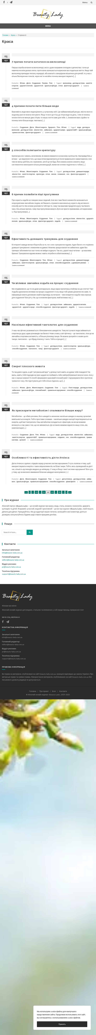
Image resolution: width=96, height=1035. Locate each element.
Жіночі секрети (41, 127)
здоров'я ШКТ (72, 130)
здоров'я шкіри (59, 130)
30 (60, 492)
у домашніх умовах (78, 263)
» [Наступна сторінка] (66, 492)
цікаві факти (70, 482)
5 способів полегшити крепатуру (34, 150)
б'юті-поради (74, 388)
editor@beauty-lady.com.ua (13, 560)
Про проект (44, 691)
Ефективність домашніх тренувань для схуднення (45, 239)
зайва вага (48, 130)
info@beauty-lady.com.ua (12, 553)
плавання (61, 174)
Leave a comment (51, 132)
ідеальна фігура (51, 86)
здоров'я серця (29, 307)
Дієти (28, 83)
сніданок (61, 437)
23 (52, 492)
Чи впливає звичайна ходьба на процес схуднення (45, 283)
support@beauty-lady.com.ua (14, 574)
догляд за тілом (79, 83)
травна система (18, 132)
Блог (54, 691)
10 (36, 492)
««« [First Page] (26, 492)
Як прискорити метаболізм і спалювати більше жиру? (47, 410)
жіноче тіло (38, 130)
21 (44, 492)
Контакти (63, 691)
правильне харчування (56, 390)
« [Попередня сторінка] (29, 492)
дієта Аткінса (67, 479)
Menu (85, 2)
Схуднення (36, 83)
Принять (62, 1024)
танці (40, 349)
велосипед (67, 83)
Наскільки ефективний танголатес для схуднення (45, 324)
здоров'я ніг (38, 86)
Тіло (50, 83)
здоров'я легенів (26, 86)
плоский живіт (40, 390)
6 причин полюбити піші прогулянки (35, 194)
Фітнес (22, 83)
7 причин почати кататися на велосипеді (39, 61)
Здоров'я (51, 127)
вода (79, 127)
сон (68, 174)
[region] (62, 1018)
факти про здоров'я (71, 86)
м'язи (60, 86)
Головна (5, 35)
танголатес (33, 349)
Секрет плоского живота (28, 366)
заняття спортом (28, 174)
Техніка (45, 83)
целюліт (23, 440)
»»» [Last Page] (70, 492)
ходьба (57, 221)
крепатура (40, 174)
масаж (53, 174)
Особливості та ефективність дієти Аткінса (40, 457)
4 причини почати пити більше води (35, 106)
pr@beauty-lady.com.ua (11, 567)
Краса (13, 35)
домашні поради (82, 171)
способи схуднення (62, 263)
